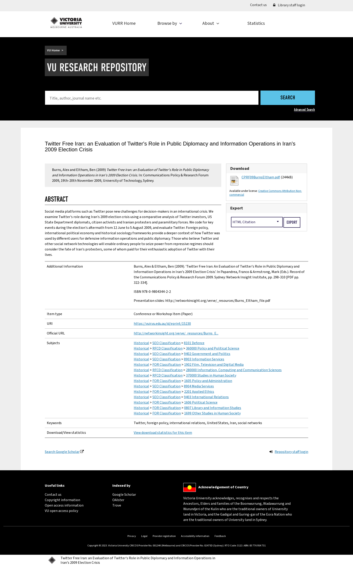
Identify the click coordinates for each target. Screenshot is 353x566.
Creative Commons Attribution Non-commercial (265, 193)
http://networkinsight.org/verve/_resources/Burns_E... (176, 333)
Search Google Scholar (62, 451)
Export (236, 208)
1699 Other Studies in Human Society (212, 413)
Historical (141, 343)
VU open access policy (61, 510)
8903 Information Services (204, 359)
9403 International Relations (206, 397)
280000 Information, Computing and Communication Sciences (234, 370)
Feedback (220, 536)
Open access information (64, 505)
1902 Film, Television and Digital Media (214, 364)
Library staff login (289, 5)
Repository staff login (291, 451)
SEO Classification (166, 343)
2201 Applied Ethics (199, 391)
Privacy (131, 536)
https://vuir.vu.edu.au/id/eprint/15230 (162, 323)
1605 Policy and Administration (208, 380)
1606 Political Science (200, 402)
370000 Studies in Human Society (211, 375)
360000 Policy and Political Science (212, 348)
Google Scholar (124, 494)
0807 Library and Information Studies (212, 407)
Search (288, 98)
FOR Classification (166, 364)
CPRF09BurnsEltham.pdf (261, 177)
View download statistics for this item (163, 432)
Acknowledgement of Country (223, 487)
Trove (116, 505)
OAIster (118, 500)
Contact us (260, 4)
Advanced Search (304, 109)
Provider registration (164, 536)
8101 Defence (194, 343)
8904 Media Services (199, 386)
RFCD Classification (167, 348)
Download (239, 168)
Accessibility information (195, 536)
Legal (144, 536)
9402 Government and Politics (207, 353)
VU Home (53, 50)
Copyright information (62, 500)
